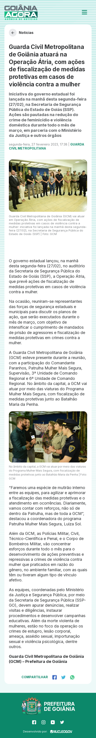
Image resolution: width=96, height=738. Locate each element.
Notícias (21, 33)
